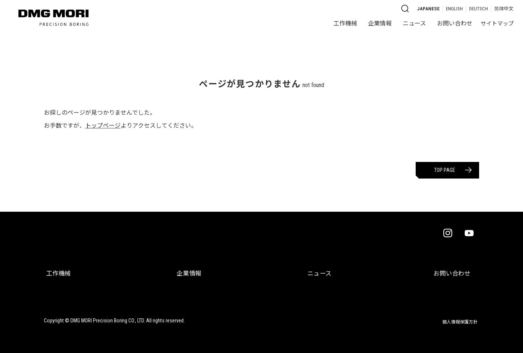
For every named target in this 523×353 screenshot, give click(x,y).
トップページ (103, 125)
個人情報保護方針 (458, 316)
